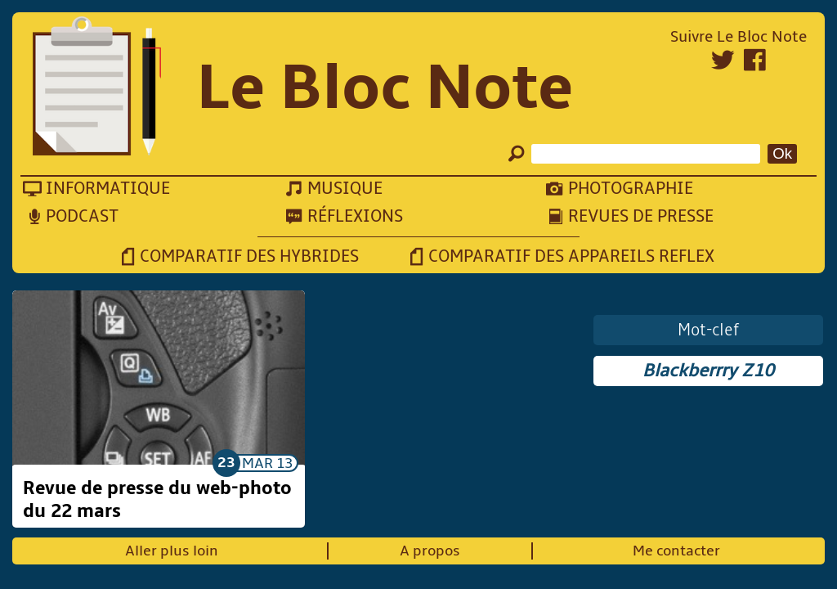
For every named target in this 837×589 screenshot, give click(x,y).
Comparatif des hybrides (249, 256)
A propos (430, 551)
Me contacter (676, 551)
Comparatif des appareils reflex (571, 256)
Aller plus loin (171, 551)
